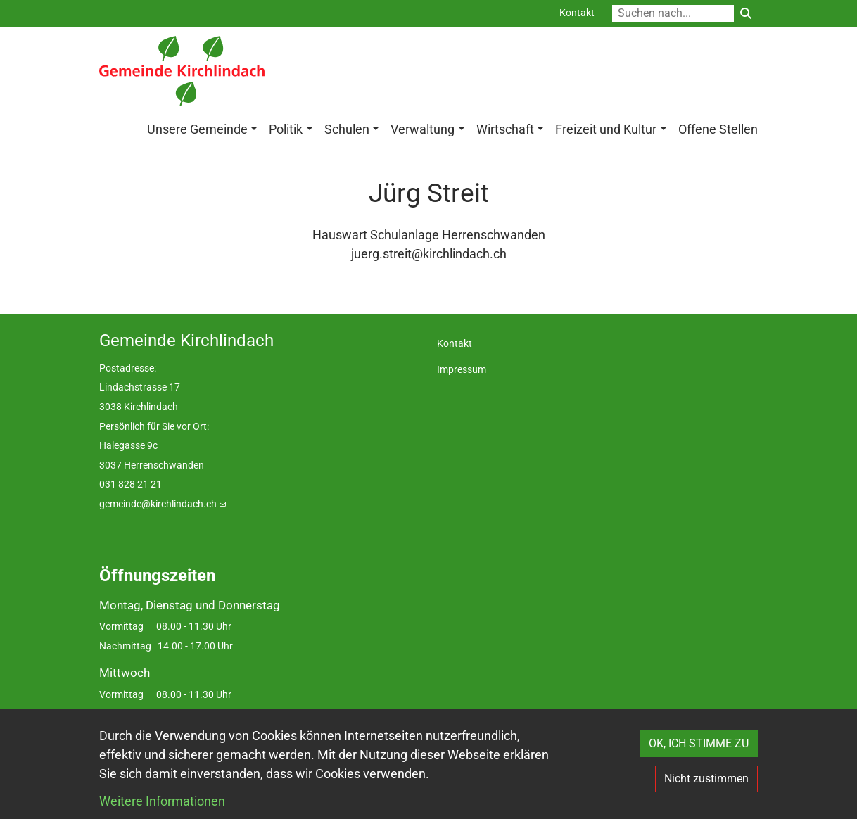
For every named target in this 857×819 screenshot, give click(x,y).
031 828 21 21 (130, 485)
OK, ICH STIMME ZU (699, 743)
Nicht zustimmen (706, 778)
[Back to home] (182, 71)
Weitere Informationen (162, 801)
